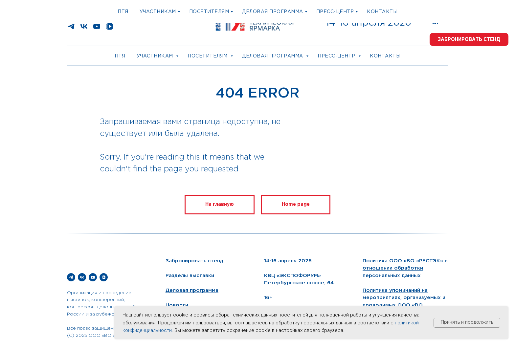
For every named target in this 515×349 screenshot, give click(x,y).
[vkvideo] (109, 29)
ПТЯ (120, 56)
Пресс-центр (337, 56)
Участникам (156, 56)
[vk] (84, 29)
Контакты (385, 56)
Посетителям (208, 56)
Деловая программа (273, 56)
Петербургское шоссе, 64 (299, 283)
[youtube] (97, 29)
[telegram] (71, 29)
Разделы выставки (190, 275)
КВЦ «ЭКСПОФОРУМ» (292, 275)
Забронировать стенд (194, 261)
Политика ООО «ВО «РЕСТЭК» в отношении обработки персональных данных (405, 268)
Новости (177, 305)
